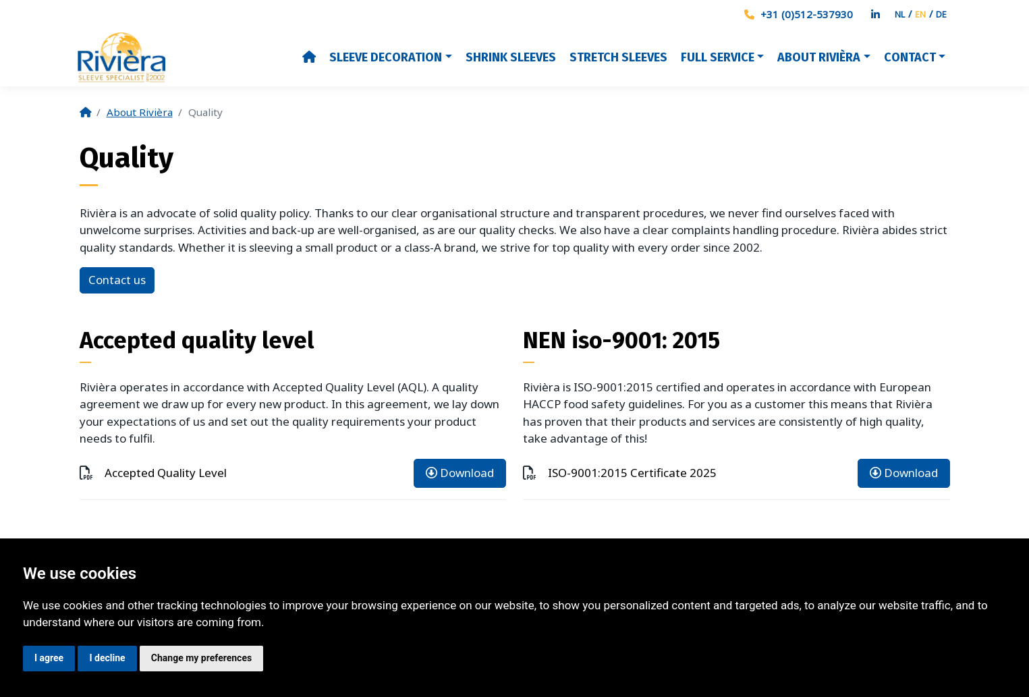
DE (941, 14)
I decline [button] (107, 657)
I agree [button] (48, 657)
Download (460, 472)
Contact (910, 57)
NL (900, 14)
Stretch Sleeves (618, 57)
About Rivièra (818, 57)
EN (920, 14)
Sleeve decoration (385, 57)
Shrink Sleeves (511, 57)
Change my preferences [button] (201, 657)
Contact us (117, 279)
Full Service (717, 57)
